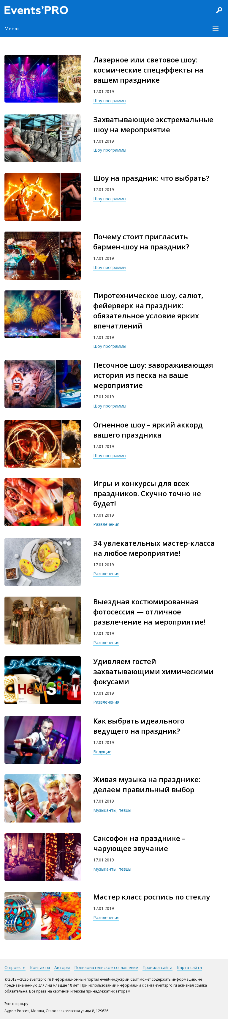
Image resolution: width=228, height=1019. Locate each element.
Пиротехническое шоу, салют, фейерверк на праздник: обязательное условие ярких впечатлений (148, 310)
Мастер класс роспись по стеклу (151, 897)
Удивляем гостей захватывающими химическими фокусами (153, 671)
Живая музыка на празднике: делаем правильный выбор (146, 784)
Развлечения (106, 524)
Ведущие (102, 751)
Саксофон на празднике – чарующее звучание (139, 843)
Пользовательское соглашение (106, 967)
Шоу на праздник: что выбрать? (151, 178)
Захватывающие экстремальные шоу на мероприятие (153, 124)
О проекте (15, 967)
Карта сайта (189, 967)
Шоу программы (109, 100)
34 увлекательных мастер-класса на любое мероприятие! (154, 548)
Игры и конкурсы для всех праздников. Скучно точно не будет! (147, 493)
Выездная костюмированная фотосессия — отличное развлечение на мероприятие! (149, 612)
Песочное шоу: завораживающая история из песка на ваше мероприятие (153, 375)
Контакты (40, 967)
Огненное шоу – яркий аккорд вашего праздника (148, 430)
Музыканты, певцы (112, 810)
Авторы (62, 967)
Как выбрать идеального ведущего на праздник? (138, 726)
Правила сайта (157, 967)
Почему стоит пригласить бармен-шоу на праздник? (141, 241)
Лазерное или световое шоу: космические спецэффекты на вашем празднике (148, 70)
